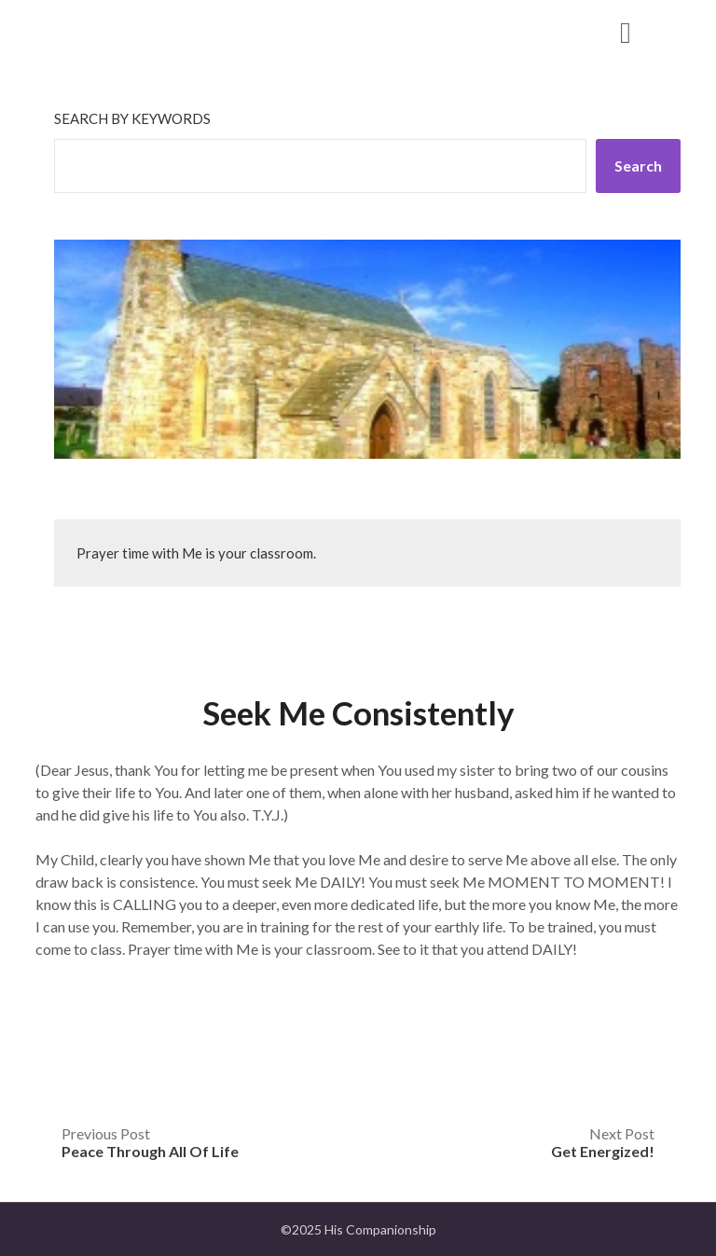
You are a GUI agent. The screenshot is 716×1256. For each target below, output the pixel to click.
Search (638, 165)
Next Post (602, 1142)
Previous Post (150, 1142)
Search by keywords (132, 118)
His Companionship (154, 31)
